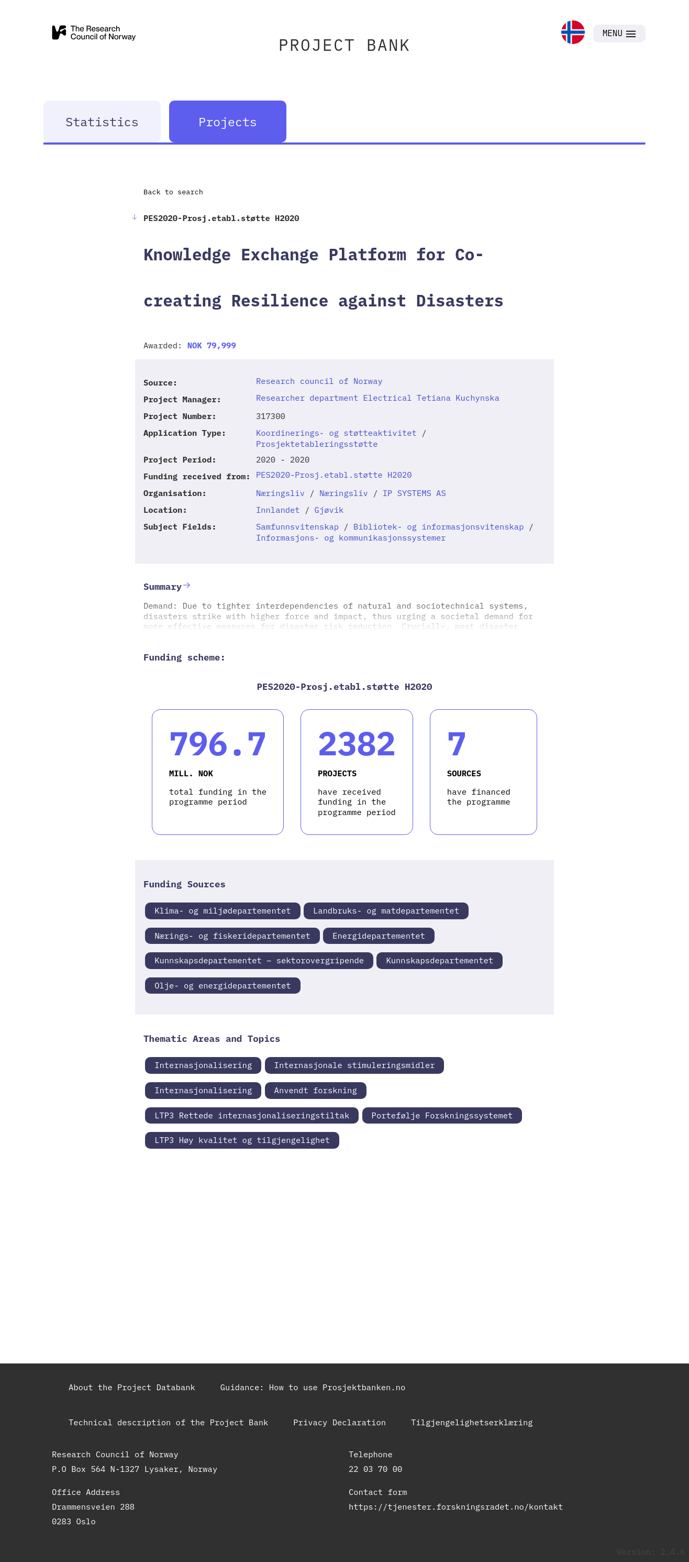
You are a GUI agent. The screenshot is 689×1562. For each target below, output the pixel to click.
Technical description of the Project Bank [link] (168, 1422)
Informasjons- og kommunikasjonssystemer (351, 537)
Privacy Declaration (339, 1422)
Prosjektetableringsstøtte (317, 443)
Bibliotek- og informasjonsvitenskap (438, 526)
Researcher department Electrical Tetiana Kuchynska (377, 397)
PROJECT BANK (344, 45)
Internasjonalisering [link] (203, 1065)
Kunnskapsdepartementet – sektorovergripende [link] (259, 960)
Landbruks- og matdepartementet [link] (386, 910)
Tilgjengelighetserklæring (472, 1422)
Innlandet (278, 509)
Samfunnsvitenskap (297, 526)
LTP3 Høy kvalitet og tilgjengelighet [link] (242, 1140)
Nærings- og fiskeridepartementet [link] (232, 935)
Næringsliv (280, 493)
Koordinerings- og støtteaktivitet (336, 432)
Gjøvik (329, 509)
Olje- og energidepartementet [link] (222, 985)
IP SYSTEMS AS (414, 493)
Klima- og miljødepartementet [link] (222, 910)
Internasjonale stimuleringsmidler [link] (354, 1065)
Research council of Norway (319, 381)
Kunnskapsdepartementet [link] (439, 960)
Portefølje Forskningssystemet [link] (442, 1115)
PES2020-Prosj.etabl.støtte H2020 (334, 474)
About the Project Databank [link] (132, 1387)
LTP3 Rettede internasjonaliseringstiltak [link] (251, 1115)
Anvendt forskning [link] (315, 1090)
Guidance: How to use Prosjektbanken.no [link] (312, 1387)
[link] (573, 33)
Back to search (173, 191)
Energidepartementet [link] (378, 935)
